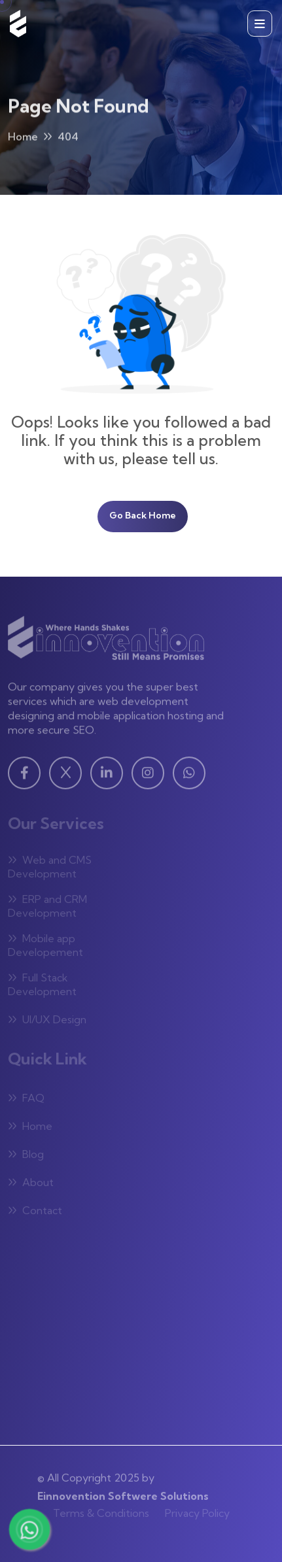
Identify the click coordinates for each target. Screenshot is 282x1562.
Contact (35, 1212)
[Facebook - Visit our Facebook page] (24, 776)
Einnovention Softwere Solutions (123, 1492)
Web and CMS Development (50, 868)
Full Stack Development (42, 986)
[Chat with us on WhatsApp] (29, 1529)
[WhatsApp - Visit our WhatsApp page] (189, 776)
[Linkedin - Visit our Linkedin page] (106, 776)
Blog (26, 1156)
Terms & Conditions (101, 1510)
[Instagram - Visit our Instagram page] (148, 776)
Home (23, 138)
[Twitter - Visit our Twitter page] (65, 776)
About (31, 1184)
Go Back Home (142, 515)
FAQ (26, 1099)
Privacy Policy (197, 1510)
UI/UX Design (47, 1021)
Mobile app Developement (45, 947)
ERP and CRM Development (47, 907)
